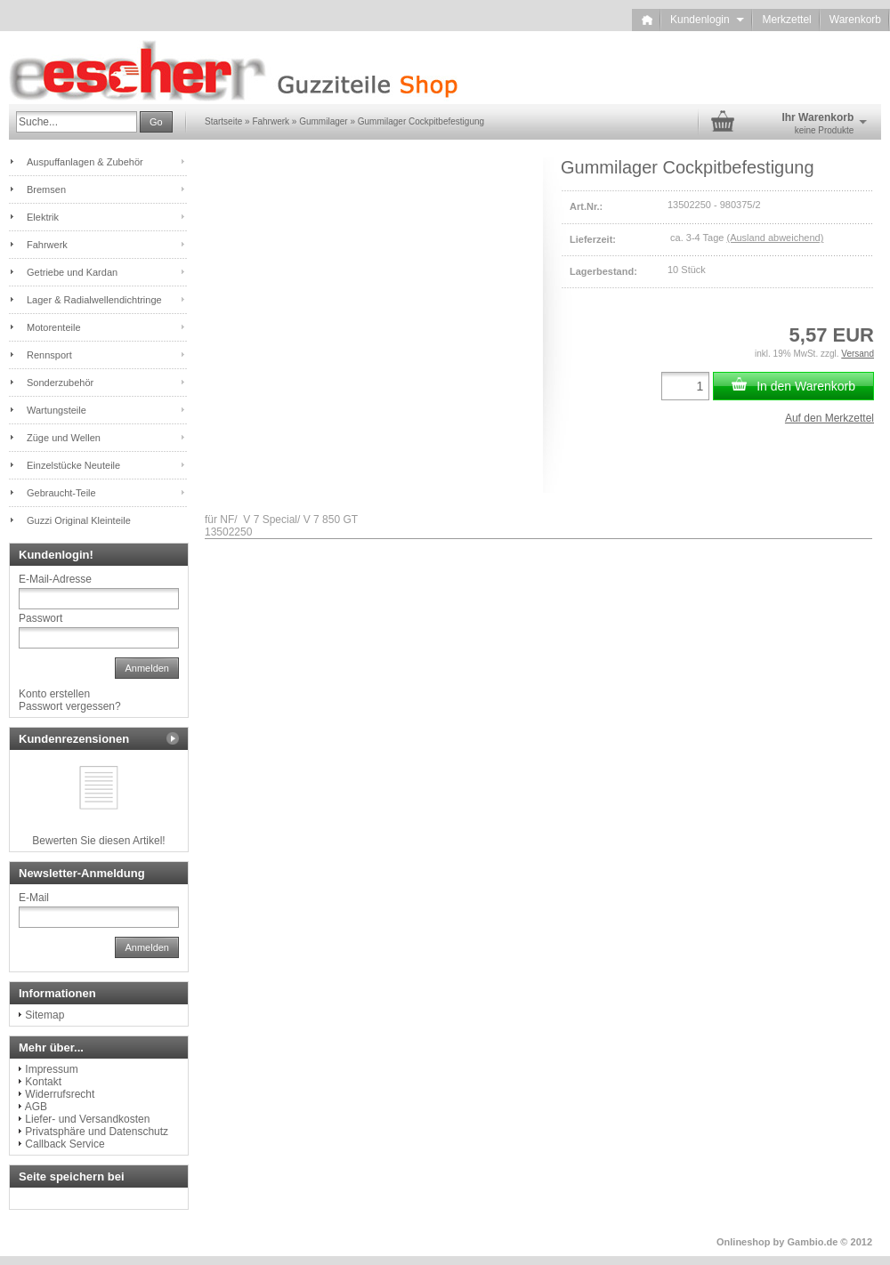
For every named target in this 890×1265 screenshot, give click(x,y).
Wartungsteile (56, 410)
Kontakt (43, 1082)
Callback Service (64, 1144)
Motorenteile (54, 327)
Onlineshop (743, 1242)
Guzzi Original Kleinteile (79, 520)
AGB (36, 1106)
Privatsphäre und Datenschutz (96, 1131)
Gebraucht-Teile (61, 492)
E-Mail (34, 897)
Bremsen (46, 189)
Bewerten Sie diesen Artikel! (98, 840)
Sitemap (44, 1015)
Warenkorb (855, 19)
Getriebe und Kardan (72, 272)
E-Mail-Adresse (55, 579)
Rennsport (49, 355)
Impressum (51, 1069)
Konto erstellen (54, 694)
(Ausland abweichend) (774, 237)
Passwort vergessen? (70, 706)
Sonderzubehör (60, 382)
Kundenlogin (707, 19)
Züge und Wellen (64, 437)
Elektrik (43, 217)
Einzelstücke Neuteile (73, 465)
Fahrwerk (47, 244)
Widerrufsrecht (59, 1094)
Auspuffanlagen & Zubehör (85, 162)
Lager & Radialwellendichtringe (94, 299)
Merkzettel (786, 19)
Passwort (40, 618)
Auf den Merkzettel (829, 418)
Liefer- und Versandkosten (87, 1119)
